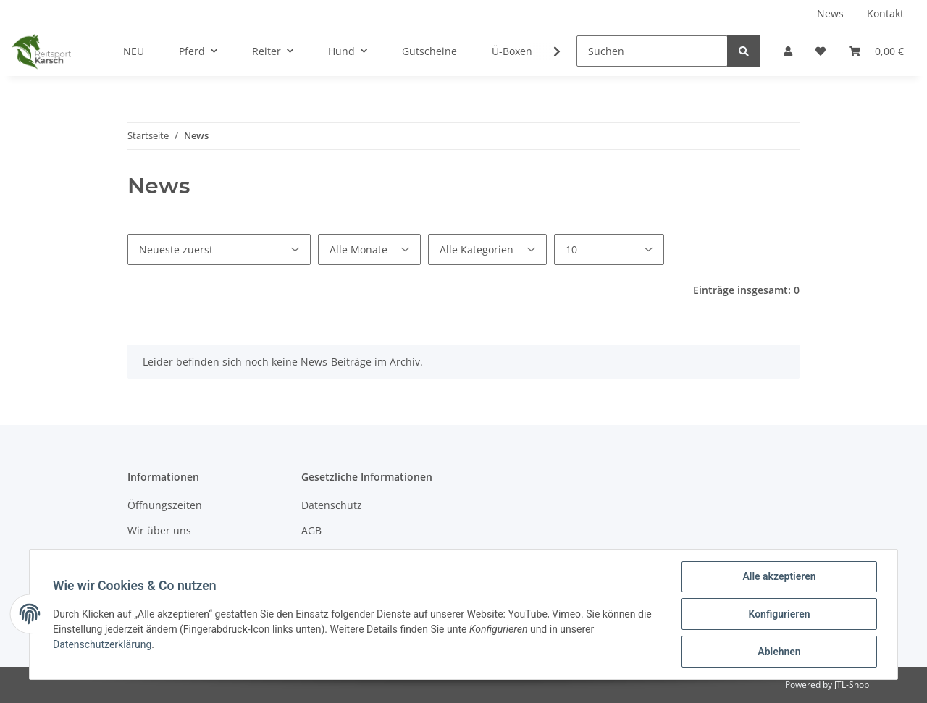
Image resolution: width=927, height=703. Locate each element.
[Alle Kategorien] (487, 249)
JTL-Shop (851, 684)
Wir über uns (159, 530)
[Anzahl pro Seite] (609, 249)
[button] (788, 51)
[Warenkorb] (876, 51)
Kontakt (885, 13)
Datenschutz (331, 505)
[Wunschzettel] (820, 51)
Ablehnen (779, 651)
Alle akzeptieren (778, 576)
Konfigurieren (779, 614)
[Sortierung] (219, 249)
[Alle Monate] (369, 249)
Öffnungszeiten (164, 505)
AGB (311, 530)
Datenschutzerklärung (102, 644)
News (830, 13)
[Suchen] (652, 51)
